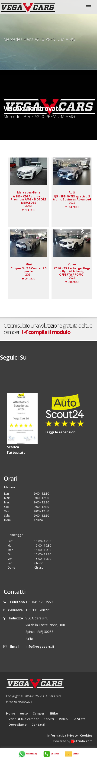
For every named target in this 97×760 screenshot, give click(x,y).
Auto (24, 713)
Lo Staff (79, 719)
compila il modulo (46, 332)
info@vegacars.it (40, 646)
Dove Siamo (18, 724)
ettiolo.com (81, 741)
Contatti (38, 724)
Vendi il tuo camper (24, 719)
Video (63, 719)
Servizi (49, 719)
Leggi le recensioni (60, 432)
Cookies (86, 735)
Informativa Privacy (62, 735)
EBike (53, 713)
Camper (39, 713)
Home (10, 713)
